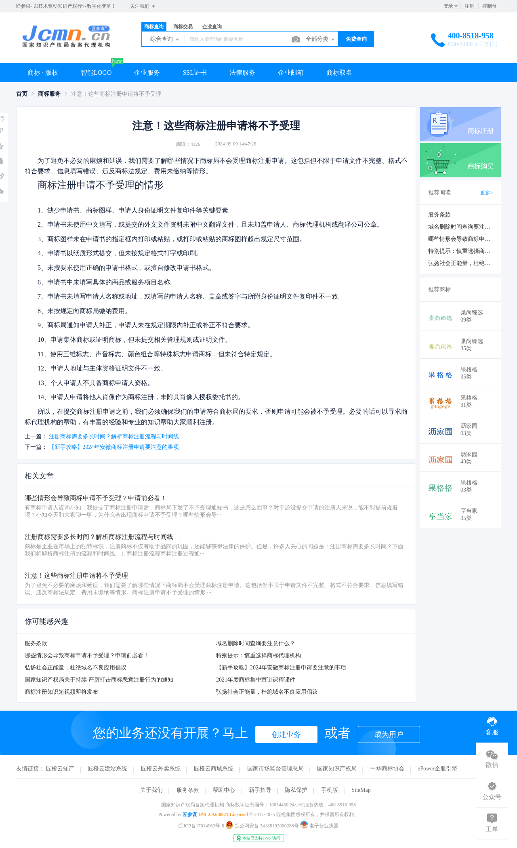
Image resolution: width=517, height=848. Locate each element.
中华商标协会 (387, 769)
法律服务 (242, 72)
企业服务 (147, 72)
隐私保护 (296, 790)
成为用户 (389, 734)
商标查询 (154, 26)
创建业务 (286, 734)
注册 (469, 6)
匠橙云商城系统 (213, 769)
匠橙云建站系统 (107, 769)
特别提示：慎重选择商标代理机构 (258, 655)
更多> (486, 193)
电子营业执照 (319, 826)
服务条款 (36, 643)
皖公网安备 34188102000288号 (262, 826)
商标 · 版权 (42, 72)
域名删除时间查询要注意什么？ (255, 643)
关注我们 (143, 6)
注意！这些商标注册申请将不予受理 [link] (116, 94)
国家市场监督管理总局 (275, 769)
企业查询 (212, 26)
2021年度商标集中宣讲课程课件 (255, 680)
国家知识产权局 (337, 769)
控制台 (489, 6)
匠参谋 (190, 814)
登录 (448, 6)
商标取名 (339, 72)
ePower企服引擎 (437, 769)
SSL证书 (195, 72)
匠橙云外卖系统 (161, 769)
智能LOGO (96, 72)
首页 (21, 94)
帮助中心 (223, 790)
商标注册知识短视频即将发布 (61, 692)
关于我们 (151, 790)
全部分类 (321, 39)
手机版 (329, 790)
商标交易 (183, 26)
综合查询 (165, 39)
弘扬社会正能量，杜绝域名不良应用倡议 (75, 668)
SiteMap (360, 790)
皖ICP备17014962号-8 (201, 826)
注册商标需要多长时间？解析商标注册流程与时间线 (114, 436)
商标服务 (49, 94)
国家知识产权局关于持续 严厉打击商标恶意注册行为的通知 (99, 680)
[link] (21, 94)
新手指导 (260, 790)
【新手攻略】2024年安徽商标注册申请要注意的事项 (114, 447)
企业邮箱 (291, 72)
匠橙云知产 (60, 769)
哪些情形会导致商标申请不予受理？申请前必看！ (87, 655)
